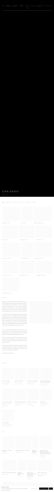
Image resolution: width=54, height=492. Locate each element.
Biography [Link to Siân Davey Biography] (8, 202)
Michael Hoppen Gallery (27, 2)
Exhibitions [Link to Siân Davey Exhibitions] (14, 202)
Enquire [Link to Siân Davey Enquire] (34, 202)
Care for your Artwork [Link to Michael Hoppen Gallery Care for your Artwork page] (40, 6)
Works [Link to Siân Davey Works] (3, 202)
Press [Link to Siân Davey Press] (23, 202)
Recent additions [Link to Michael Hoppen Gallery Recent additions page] (9, 6)
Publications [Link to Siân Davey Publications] (28, 202)
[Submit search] (27, 8)
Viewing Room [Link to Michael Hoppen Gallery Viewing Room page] (22, 6)
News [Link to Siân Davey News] (19, 202)
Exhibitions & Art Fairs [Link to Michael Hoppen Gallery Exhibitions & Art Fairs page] (15, 6)
